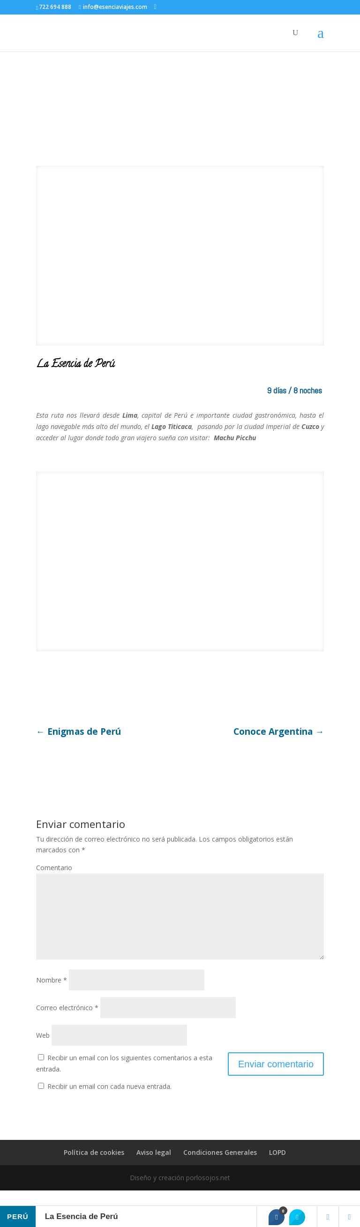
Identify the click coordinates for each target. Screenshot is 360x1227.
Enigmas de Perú (78, 732)
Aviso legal (153, 1167)
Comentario (54, 867)
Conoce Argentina (278, 732)
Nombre (51, 994)
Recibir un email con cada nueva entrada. (109, 1101)
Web (43, 1050)
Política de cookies (94, 1167)
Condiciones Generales (220, 1167)
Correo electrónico (67, 1022)
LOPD (277, 1167)
